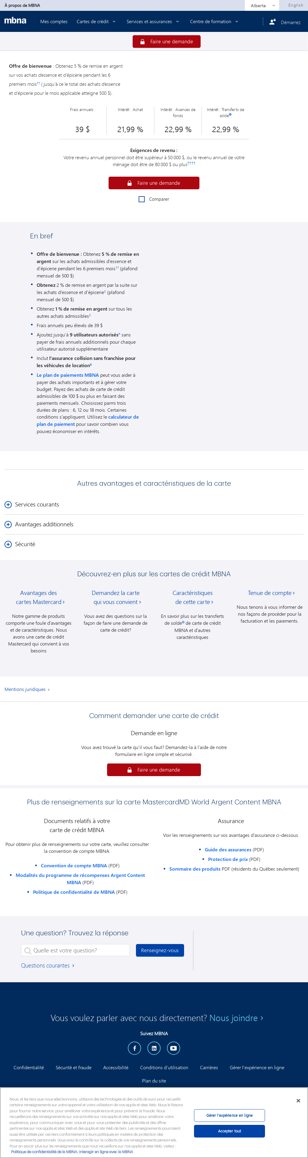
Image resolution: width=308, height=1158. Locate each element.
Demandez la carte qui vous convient (116, 597)
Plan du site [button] (154, 1080)
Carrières (209, 1067)
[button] (154, 183)
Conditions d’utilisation (164, 1067)
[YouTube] (173, 1048)
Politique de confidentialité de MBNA (74, 892)
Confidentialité (29, 1067)
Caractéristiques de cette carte (193, 597)
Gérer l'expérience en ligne (257, 1067)
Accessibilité (115, 1067)
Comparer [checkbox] (154, 199)
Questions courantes (48, 965)
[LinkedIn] (154, 1048)
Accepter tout (229, 1131)
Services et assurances (154, 21)
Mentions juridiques (25, 689)
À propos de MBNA (22, 5)
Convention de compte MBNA (74, 865)
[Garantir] (167, 41)
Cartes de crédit (97, 21)
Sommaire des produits (194, 868)
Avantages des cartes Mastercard (38, 597)
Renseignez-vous (160, 950)
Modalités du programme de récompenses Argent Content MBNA (80, 879)
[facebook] (134, 1048)
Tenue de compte (269, 592)
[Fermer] (298, 1100)
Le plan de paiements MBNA (68, 375)
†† (38, 83)
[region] (154, 1122)
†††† (191, 163)
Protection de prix (228, 859)
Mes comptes (54, 21)
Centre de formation (215, 21)
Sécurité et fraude (73, 1067)
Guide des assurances (228, 849)
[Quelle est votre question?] (75, 950)
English (295, 5)
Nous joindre (233, 1017)
